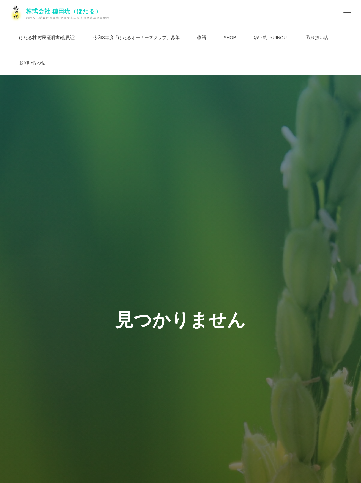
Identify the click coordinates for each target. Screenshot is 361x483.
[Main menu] (345, 12)
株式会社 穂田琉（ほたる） (64, 11)
